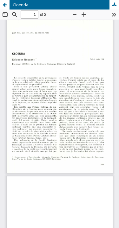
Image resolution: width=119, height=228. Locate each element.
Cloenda (20, 5)
